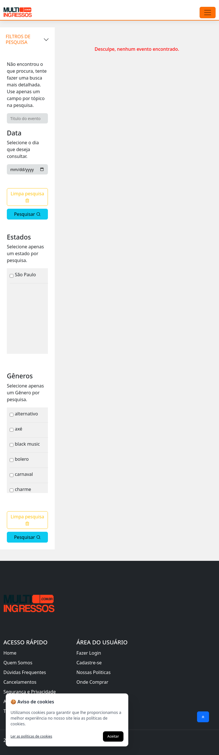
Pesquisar (27, 214)
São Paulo (25, 274)
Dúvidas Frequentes (24, 672)
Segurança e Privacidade (29, 692)
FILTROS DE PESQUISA (18, 39)
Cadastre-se (89, 662)
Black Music (27, 444)
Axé (18, 429)
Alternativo (26, 414)
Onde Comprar (92, 682)
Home (10, 653)
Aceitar (113, 736)
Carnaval (24, 474)
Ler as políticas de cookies (31, 736)
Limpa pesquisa (27, 196)
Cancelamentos (19, 682)
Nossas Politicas (93, 672)
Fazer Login (88, 653)
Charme (23, 489)
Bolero (22, 459)
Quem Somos (17, 662)
